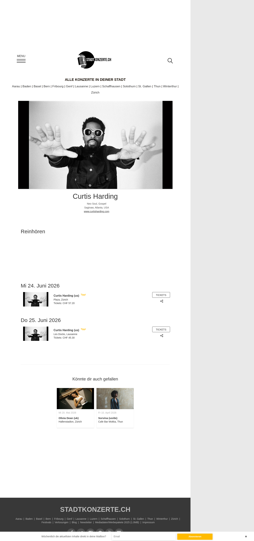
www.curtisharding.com (96, 211)
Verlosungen (61, 522)
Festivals (46, 522)
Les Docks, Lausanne (65, 334)
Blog (74, 522)
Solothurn (129, 86)
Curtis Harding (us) (66, 295)
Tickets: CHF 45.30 (64, 337)
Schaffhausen (111, 86)
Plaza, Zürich (61, 299)
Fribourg (58, 86)
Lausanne (81, 86)
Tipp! (83, 294)
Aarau (16, 86)
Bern (47, 86)
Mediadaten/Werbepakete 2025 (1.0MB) (117, 522)
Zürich (95, 92)
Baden (26, 86)
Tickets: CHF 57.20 (64, 303)
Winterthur (170, 86)
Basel (37, 86)
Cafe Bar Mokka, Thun (110, 421)
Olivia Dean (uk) (68, 418)
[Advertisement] (95, 460)
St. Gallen (144, 86)
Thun (157, 86)
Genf (69, 86)
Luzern (95, 86)
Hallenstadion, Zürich (70, 421)
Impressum (149, 522)
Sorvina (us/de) (107, 418)
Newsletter (86, 522)
